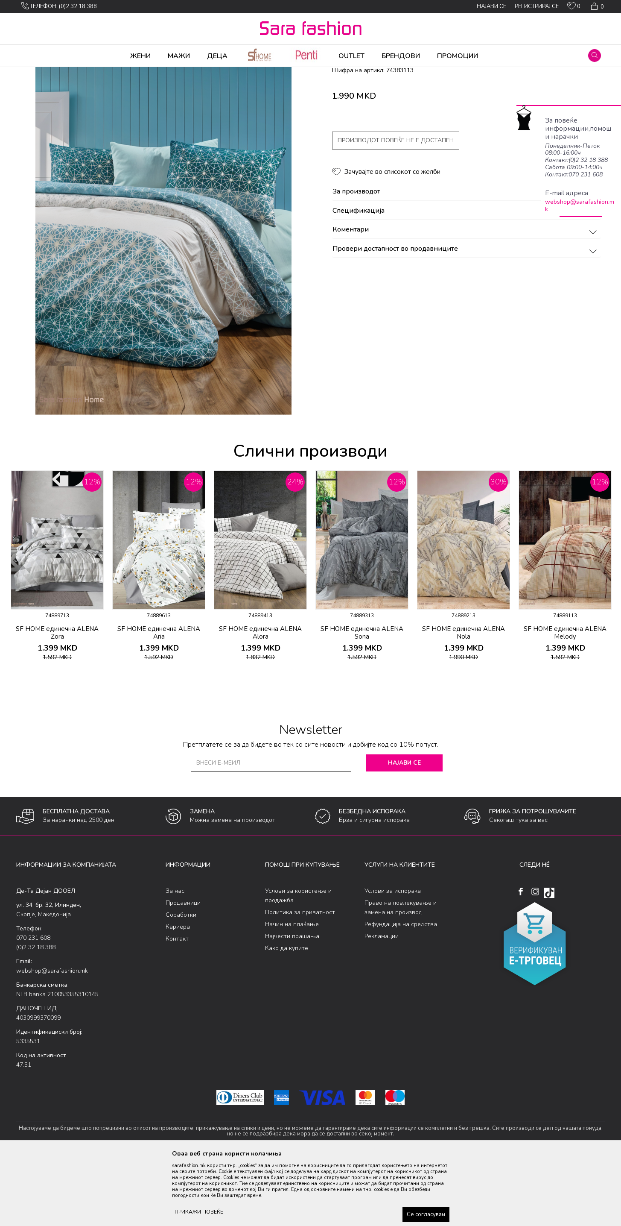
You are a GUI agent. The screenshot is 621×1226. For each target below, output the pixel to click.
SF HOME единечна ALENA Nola (463, 699)
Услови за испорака (392, 958)
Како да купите (286, 1015)
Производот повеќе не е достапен (396, 207)
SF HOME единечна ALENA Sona (362, 699)
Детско (151, 72)
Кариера (178, 994)
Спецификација (465, 278)
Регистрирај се (537, 6)
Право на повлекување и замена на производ (400, 974)
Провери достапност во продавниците (465, 316)
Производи (67, 72)
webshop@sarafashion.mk (579, 205)
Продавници (183, 970)
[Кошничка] (596, 6)
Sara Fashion (32, 72)
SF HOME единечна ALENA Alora (260, 699)
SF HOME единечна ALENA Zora (57, 699)
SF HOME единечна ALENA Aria (158, 699)
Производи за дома (112, 72)
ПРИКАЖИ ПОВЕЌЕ (199, 1211)
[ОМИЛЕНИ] (573, 8)
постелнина (180, 72)
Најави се (404, 830)
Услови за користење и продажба (298, 962)
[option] (163, 289)
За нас (175, 958)
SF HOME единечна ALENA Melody (565, 699)
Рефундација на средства (400, 991)
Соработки (181, 982)
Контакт (177, 1006)
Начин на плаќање (292, 991)
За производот (465, 259)
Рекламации (381, 1003)
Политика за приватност (300, 979)
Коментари (465, 297)
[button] (594, 55)
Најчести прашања (292, 1003)
